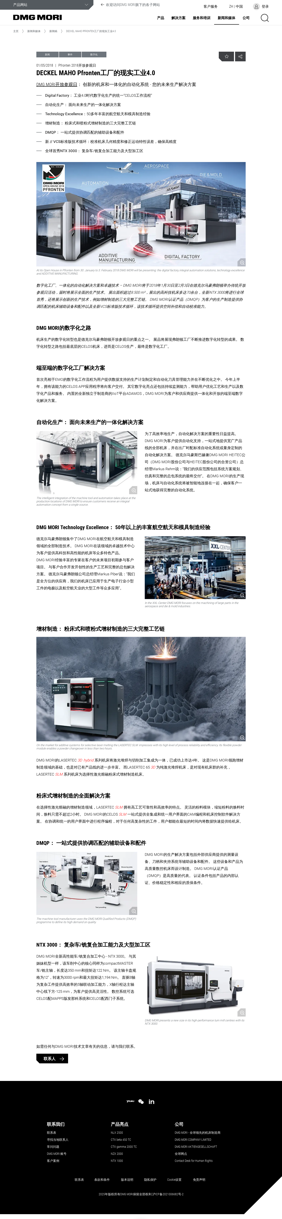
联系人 (50, 1058)
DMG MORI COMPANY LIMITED (193, 1139)
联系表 (51, 1132)
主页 (16, 31)
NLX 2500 (117, 1132)
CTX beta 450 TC (121, 1139)
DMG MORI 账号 (57, 1153)
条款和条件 (102, 1179)
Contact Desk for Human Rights (194, 1161)
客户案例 (53, 1161)
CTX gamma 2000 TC (124, 1146)
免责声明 (199, 1179)
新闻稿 (53, 31)
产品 (160, 18)
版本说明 (127, 1179)
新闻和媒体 (226, 18)
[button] (210, 6)
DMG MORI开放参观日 (56, 84)
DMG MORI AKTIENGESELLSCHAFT (196, 1146)
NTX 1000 (117, 1161)
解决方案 (178, 18)
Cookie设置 (174, 1179)
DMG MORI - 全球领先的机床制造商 (198, 1132)
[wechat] (141, 1102)
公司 (246, 18)
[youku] (130, 1101)
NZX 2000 (117, 1153)
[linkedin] (151, 1102)
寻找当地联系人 (58, 1139)
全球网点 (181, 1153)
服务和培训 (201, 18)
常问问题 (53, 1146)
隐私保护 (150, 1179)
